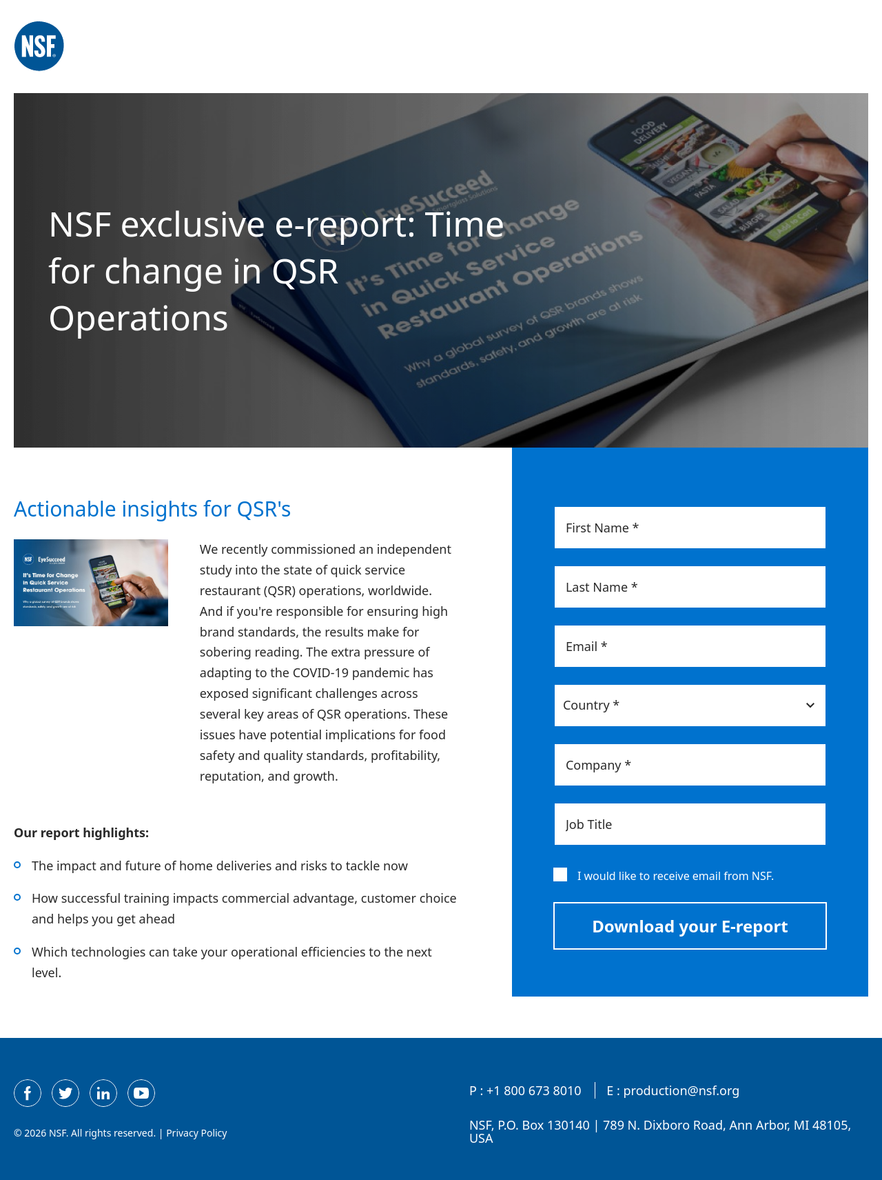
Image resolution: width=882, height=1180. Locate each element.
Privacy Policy (196, 1133)
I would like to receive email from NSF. (675, 875)
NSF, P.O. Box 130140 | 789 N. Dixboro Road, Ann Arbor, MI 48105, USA (660, 1132)
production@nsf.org (681, 1091)
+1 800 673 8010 (534, 1091)
